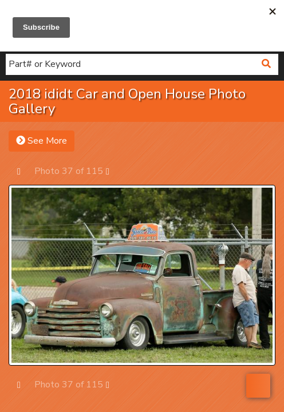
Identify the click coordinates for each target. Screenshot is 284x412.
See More (41, 140)
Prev (24, 171)
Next (113, 171)
